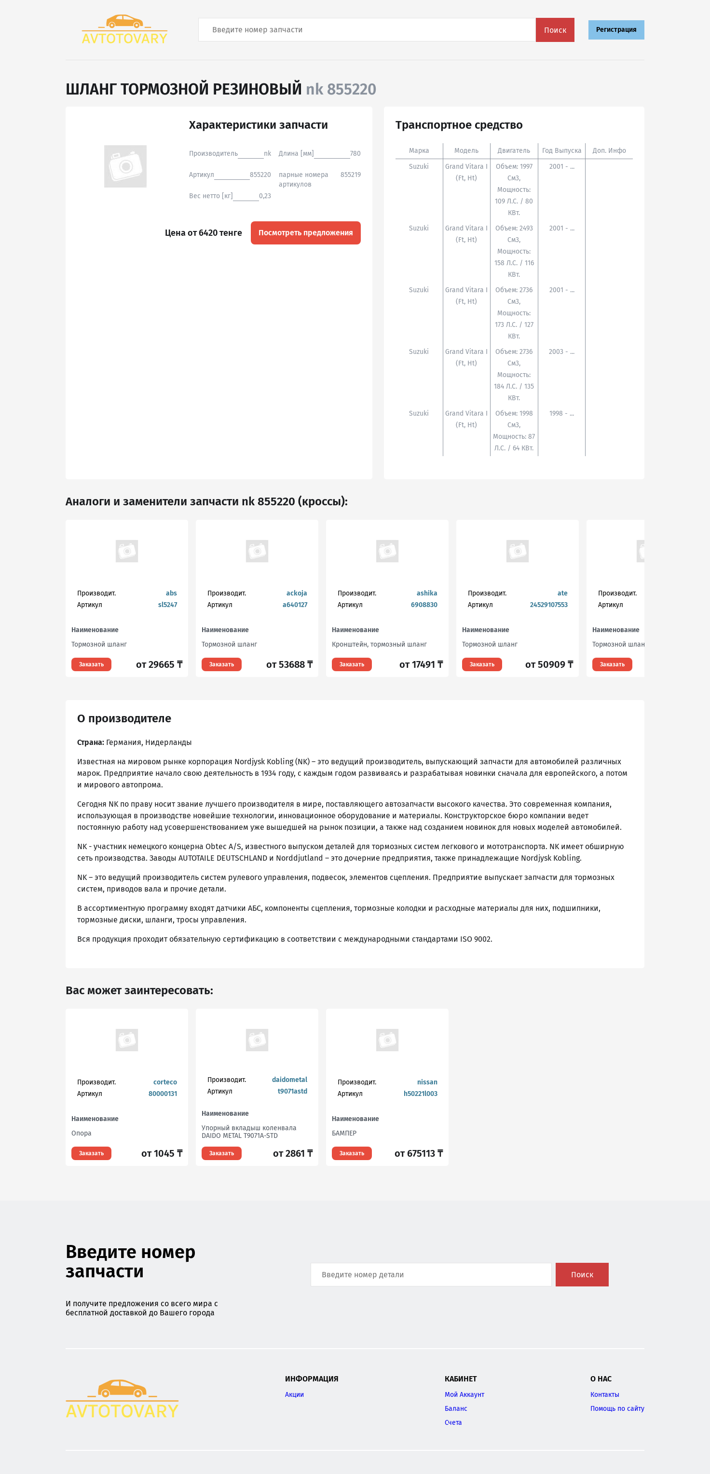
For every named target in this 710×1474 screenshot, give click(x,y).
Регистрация (616, 30)
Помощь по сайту (617, 1409)
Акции (294, 1395)
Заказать (91, 664)
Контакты (604, 1395)
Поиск (555, 30)
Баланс (456, 1409)
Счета (453, 1423)
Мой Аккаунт (464, 1395)
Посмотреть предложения (306, 232)
